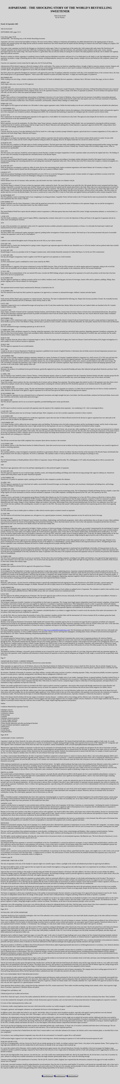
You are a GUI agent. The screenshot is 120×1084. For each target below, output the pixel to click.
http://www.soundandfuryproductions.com (56, 630)
